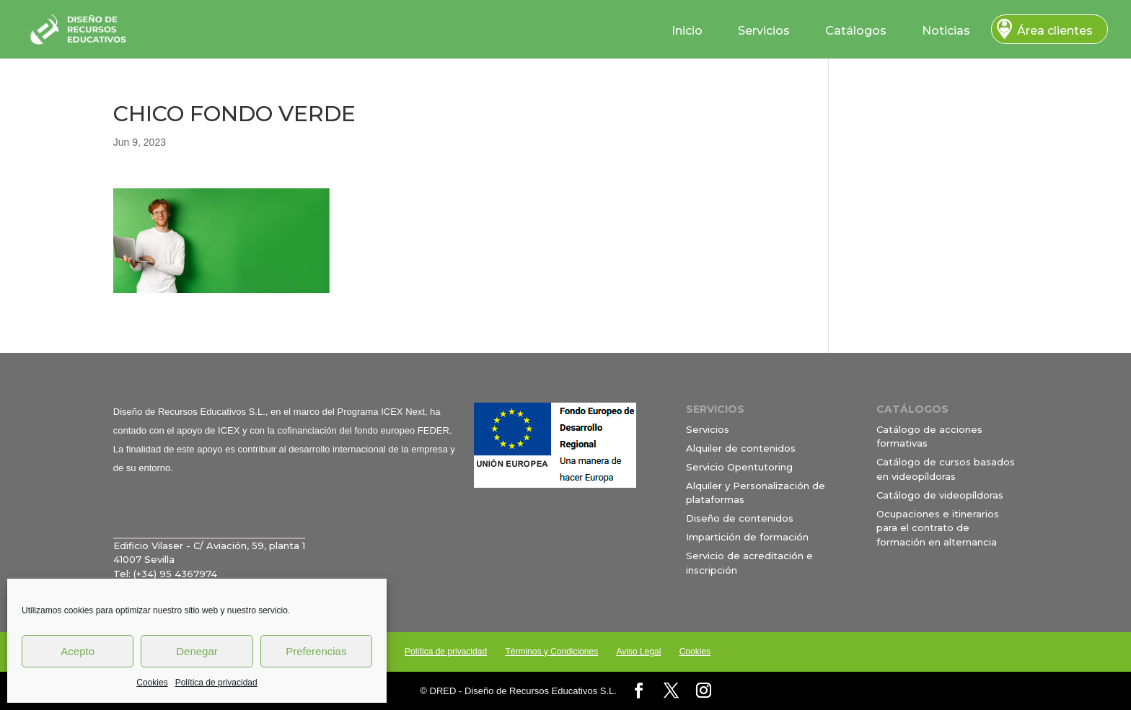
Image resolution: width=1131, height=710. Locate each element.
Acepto (77, 651)
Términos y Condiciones (551, 652)
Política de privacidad (216, 683)
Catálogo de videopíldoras (939, 495)
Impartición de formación (747, 537)
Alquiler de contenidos (741, 448)
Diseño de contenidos (739, 518)
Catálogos (855, 31)
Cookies (151, 683)
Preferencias (316, 651)
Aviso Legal (638, 652)
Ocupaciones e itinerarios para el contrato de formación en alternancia (937, 528)
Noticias (946, 31)
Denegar (197, 651)
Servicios (764, 31)
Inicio (687, 31)
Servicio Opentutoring (739, 467)
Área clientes (1055, 31)
